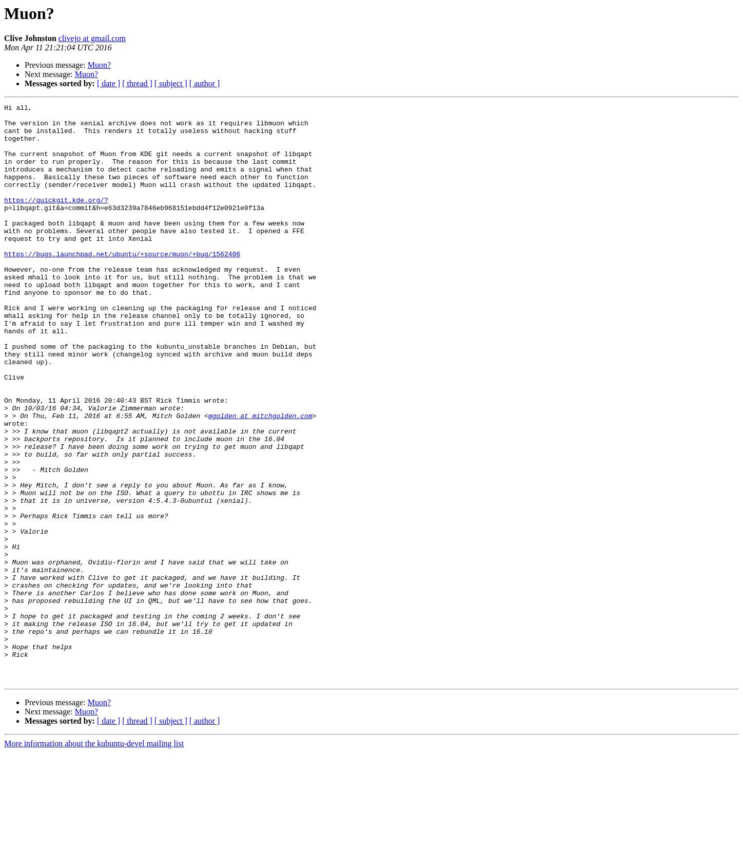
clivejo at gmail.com (92, 38)
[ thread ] (137, 83)
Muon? (99, 65)
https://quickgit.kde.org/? (56, 219)
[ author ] (204, 83)
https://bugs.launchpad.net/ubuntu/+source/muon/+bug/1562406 (122, 284)
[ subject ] (170, 83)
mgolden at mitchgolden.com (260, 478)
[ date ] (108, 83)
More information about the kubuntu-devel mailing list (94, 859)
